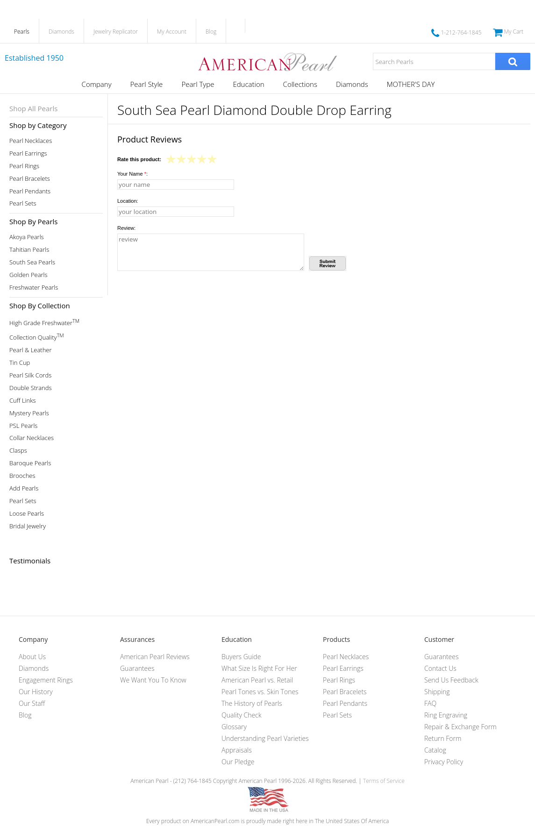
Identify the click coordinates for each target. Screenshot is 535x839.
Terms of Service (384, 781)
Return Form (442, 738)
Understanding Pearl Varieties (265, 738)
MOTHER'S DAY (411, 84)
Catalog (435, 750)
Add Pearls (23, 488)
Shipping (436, 691)
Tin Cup (19, 363)
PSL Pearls (23, 426)
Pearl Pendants (29, 191)
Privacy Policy (443, 761)
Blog (211, 32)
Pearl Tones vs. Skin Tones (260, 691)
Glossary (234, 726)
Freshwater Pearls (33, 288)
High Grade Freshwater (44, 322)
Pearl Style (146, 84)
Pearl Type (197, 84)
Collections (300, 84)
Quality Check (241, 715)
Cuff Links (22, 401)
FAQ (430, 703)
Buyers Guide (241, 656)
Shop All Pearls (33, 108)
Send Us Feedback (451, 679)
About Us (32, 656)
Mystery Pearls (29, 413)
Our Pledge (237, 761)
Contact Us (440, 668)
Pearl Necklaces (30, 141)
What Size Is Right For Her (259, 668)
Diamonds (61, 32)
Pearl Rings (24, 166)
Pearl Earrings (28, 153)
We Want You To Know (153, 679)
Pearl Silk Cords (30, 375)
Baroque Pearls (30, 463)
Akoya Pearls (26, 237)
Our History (36, 691)
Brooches (22, 476)
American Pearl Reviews (155, 656)
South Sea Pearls (32, 262)
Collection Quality (36, 336)
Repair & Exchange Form (460, 726)
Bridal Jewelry (27, 526)
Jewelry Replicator (115, 32)
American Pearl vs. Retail (257, 679)
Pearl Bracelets (29, 179)
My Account (171, 32)
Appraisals (236, 750)
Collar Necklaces (31, 438)
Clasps (18, 451)
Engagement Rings (46, 679)
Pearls (21, 32)
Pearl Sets (22, 203)
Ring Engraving (445, 715)
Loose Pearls (26, 514)
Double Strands (30, 388)
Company (97, 84)
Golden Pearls (28, 275)
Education (248, 84)
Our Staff (32, 703)
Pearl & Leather (30, 350)
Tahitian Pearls (29, 250)
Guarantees (137, 668)
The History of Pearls (251, 703)
